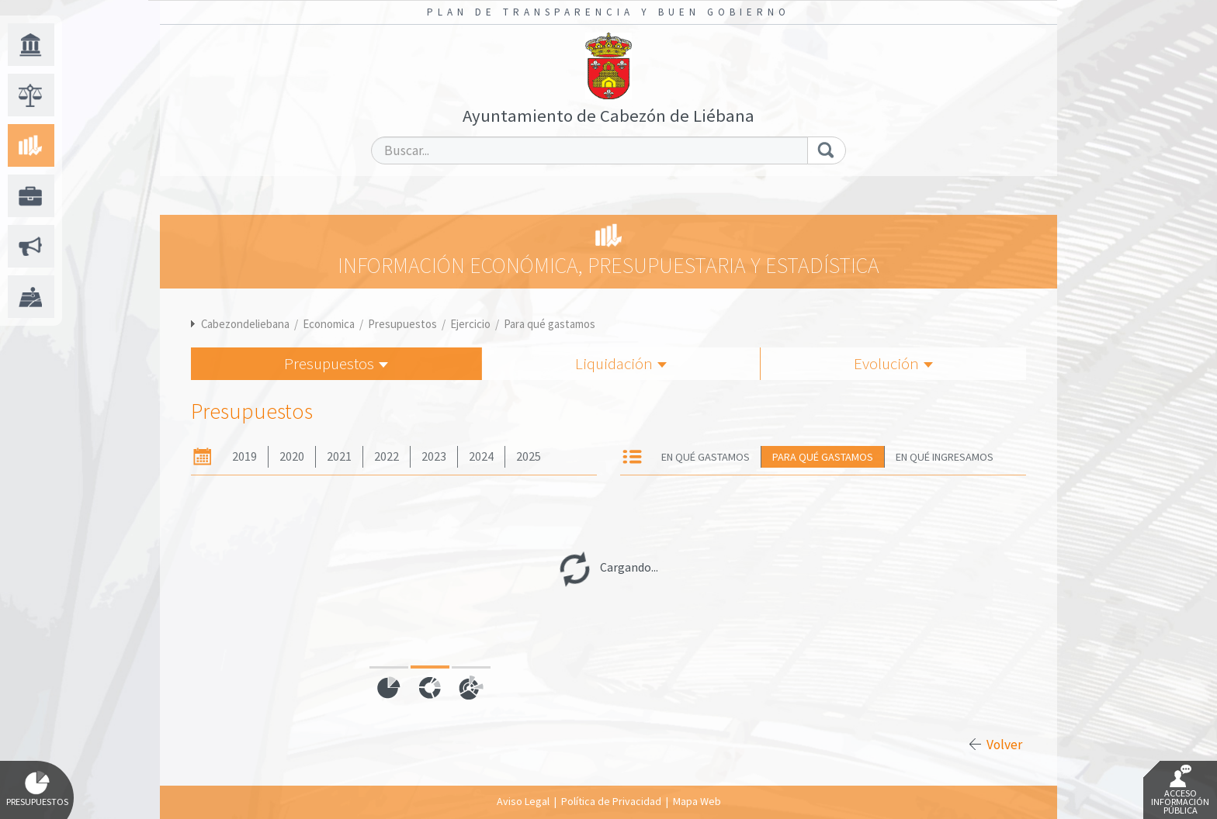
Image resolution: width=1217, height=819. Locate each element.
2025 (528, 456)
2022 (386, 456)
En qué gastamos (705, 457)
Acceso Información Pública (1180, 790)
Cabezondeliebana (245, 323)
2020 (291, 456)
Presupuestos (402, 323)
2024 (481, 456)
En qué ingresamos (944, 457)
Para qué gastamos (549, 323)
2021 (339, 456)
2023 (433, 456)
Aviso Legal (523, 801)
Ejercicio (470, 323)
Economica (329, 323)
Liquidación (621, 363)
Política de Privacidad (611, 801)
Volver (1004, 744)
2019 (244, 456)
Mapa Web (697, 801)
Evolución (893, 363)
